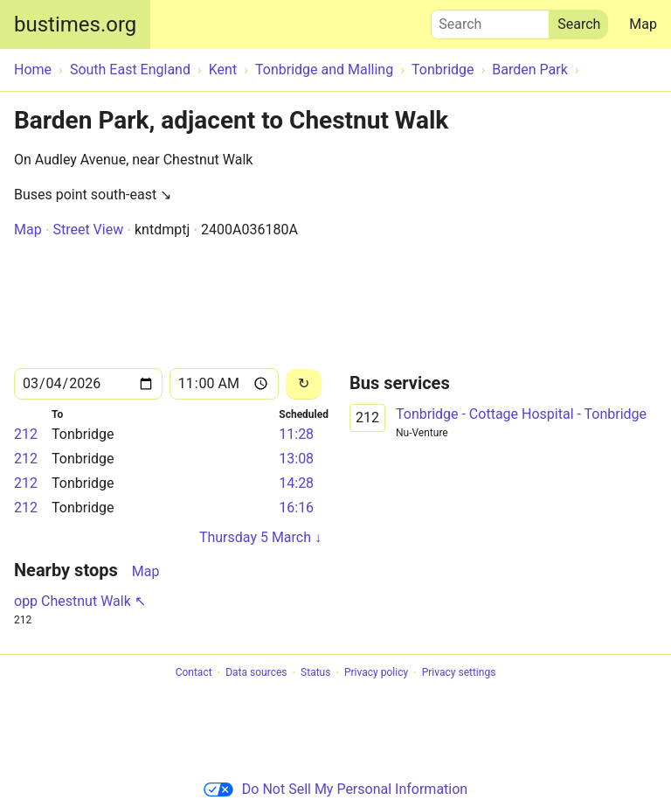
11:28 (296, 434)
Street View (87, 229)
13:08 (296, 458)
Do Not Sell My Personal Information (335, 789)
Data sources (256, 673)
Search (490, 20)
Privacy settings (459, 673)
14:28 (296, 483)
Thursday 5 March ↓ (260, 537)
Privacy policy (376, 673)
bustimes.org (75, 24)
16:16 (296, 507)
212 (26, 434)
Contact (194, 673)
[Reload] (304, 384)
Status (315, 673)
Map (643, 24)
